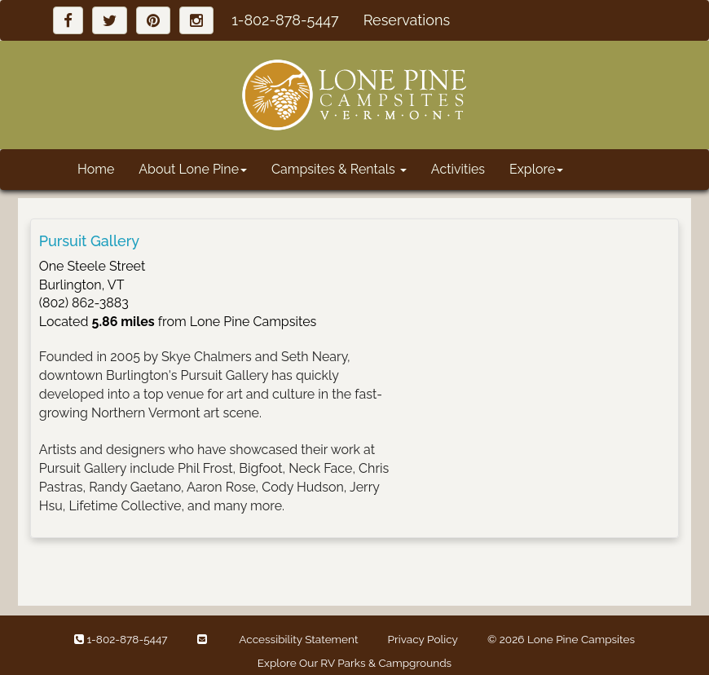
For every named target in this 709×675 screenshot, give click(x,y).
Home (95, 169)
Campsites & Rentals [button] (339, 169)
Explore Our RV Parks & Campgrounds (354, 662)
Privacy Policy (423, 639)
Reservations (407, 20)
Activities (458, 169)
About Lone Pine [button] (193, 169)
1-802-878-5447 (284, 20)
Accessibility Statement (298, 639)
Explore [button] (536, 169)
